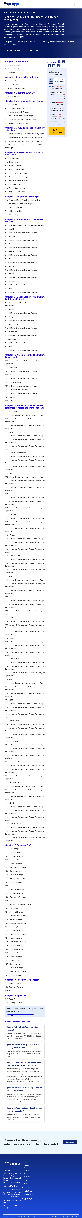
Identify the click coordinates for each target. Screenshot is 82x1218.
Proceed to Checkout (57, 131)
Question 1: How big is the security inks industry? (23, 1028)
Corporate (62, 80)
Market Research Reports (27, 1168)
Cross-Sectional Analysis (54, 116)
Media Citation (28, 1191)
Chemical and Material (15, 12)
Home (5, 12)
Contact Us (70, 1142)
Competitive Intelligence (54, 109)
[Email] (54, 66)
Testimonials (28, 1187)
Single (51, 80)
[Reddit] (58, 66)
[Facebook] (49, 66)
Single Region (57, 94)
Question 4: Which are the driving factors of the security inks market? (24, 1089)
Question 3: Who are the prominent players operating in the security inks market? (24, 1064)
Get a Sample (13, 50)
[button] (76, 4)
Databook (54, 102)
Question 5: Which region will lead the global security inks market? (24, 1109)
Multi (56, 80)
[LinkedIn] (59, 62)
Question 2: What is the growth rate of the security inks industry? (24, 1046)
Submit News (28, 1195)
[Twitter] (63, 62)
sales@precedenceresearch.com (20, 1015)
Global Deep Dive (54, 87)
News (25, 1183)
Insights (26, 1180)
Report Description (36, 50)
